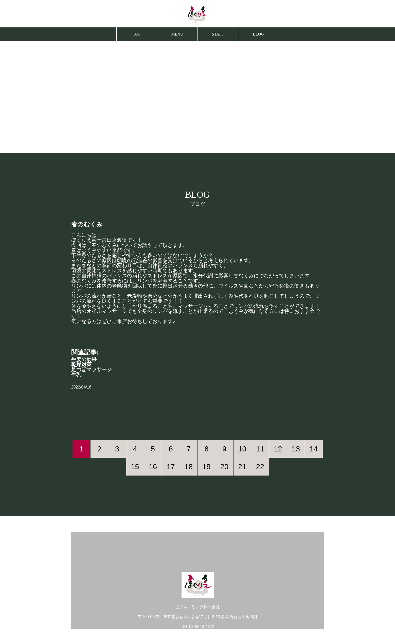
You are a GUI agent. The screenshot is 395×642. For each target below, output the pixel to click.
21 (242, 467)
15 (135, 467)
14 (314, 449)
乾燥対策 (81, 364)
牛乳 (76, 374)
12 (278, 449)
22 (260, 467)
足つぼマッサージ (91, 369)
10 (242, 449)
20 (224, 467)
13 (296, 449)
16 (153, 467)
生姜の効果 (84, 359)
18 (189, 467)
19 (206, 467)
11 (260, 449)
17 (171, 467)
